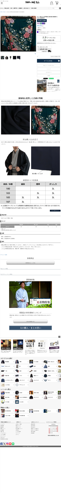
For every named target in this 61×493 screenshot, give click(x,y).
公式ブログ (2, 437)
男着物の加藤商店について (6, 422)
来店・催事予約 (13, 8)
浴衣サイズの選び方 (34, 430)
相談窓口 (2, 427)
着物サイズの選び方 (34, 428)
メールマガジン (3, 433)
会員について (18, 427)
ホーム (1, 8)
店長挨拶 (2, 425)
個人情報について (19, 428)
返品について (18, 425)
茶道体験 (32, 433)
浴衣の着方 (33, 425)
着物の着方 (33, 424)
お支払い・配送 (19, 424)
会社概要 (2, 430)
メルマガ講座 (2, 434)
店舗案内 (20, 8)
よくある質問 (18, 431)
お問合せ (17, 430)
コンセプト (2, 424)
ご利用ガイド (18, 422)
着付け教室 (33, 8)
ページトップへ (59, 337)
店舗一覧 (2, 431)
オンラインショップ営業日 (51, 422)
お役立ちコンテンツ (35, 422)
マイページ (18, 433)
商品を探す (6, 8)
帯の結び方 (33, 427)
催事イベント (2, 428)
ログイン (17, 434)
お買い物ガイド (26, 8)
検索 (60, 8)
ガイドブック (2, 436)
